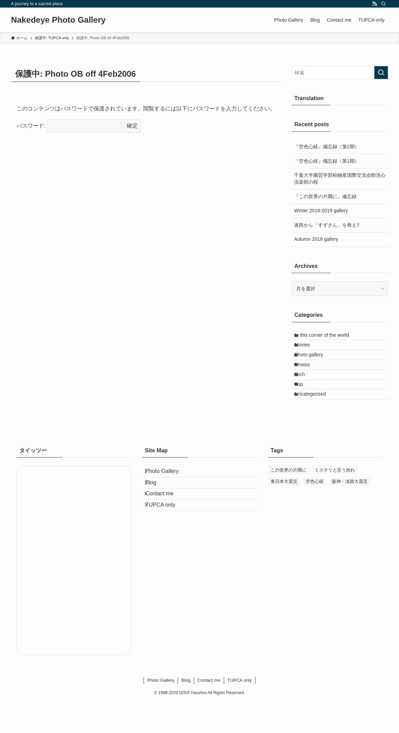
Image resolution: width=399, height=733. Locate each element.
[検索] (383, 4)
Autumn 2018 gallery (316, 239)
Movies (307, 351)
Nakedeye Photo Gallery (58, 20)
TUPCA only (165, 554)
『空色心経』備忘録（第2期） (326, 146)
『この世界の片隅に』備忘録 (325, 196)
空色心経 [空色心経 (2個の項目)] (315, 512)
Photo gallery (314, 365)
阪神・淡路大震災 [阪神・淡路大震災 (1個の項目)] (350, 512)
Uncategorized (315, 423)
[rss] (374, 4)
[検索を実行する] (381, 72)
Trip (304, 408)
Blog (155, 521)
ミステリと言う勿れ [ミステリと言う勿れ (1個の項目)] (335, 501)
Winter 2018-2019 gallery (321, 210)
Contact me (164, 537)
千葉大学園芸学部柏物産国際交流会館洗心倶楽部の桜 (340, 178)
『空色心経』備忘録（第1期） (326, 161)
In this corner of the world (327, 337)
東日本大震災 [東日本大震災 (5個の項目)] (284, 512)
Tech (305, 394)
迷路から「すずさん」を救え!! (326, 225)
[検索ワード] (340, 72)
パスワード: (69, 126)
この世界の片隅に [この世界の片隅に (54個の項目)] (288, 501)
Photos (307, 380)
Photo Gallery (167, 505)
